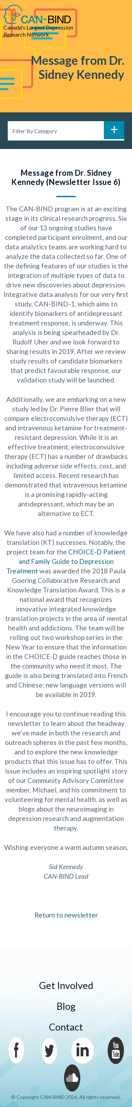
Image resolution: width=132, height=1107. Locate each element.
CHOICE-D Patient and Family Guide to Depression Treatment (66, 561)
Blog (66, 1006)
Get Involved (66, 985)
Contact (66, 1027)
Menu (118, 14)
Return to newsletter (66, 915)
